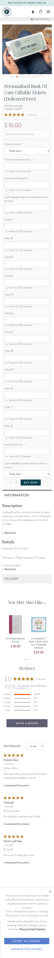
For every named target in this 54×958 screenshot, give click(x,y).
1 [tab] (26, 659)
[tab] (27, 495)
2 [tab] (28, 659)
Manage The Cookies (26, 949)
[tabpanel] (15, 631)
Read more (10, 533)
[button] (8, 49)
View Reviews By (12, 746)
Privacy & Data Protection (32, 929)
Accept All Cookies (26, 941)
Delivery (11, 579)
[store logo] (6, 11)
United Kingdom (40, 19)
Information (16, 495)
